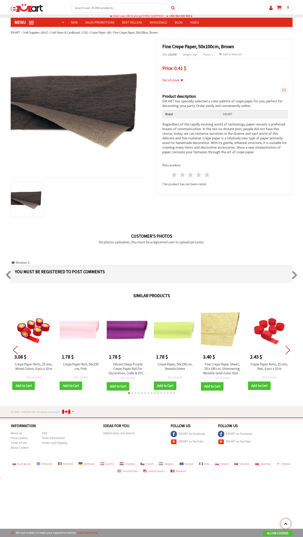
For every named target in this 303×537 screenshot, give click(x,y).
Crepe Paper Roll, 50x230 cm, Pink (80, 366)
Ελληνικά (44, 464)
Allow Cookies (278, 533)
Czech (147, 464)
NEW (74, 22)
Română (65, 464)
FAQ (44, 433)
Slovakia (241, 464)
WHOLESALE (158, 22)
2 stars (182, 175)
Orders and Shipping (54, 443)
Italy (204, 464)
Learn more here (87, 533)
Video (194, 22)
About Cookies (20, 448)
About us (16, 433)
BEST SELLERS (132, 22)
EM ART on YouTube (187, 441)
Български (21, 464)
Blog (179, 22)
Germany (87, 464)
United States (154, 471)
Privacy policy (19, 438)
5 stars (207, 175)
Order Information (53, 438)
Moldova (178, 471)
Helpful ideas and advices (119, 433)
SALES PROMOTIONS (99, 22)
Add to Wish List (230, 54)
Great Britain (127, 471)
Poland (222, 464)
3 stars (191, 175)
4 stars (199, 175)
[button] (129, 393)
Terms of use (19, 443)
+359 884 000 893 (179, 15)
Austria (107, 464)
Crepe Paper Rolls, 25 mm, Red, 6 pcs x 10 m (269, 366)
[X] (12, 533)
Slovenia (263, 464)
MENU (24, 22)
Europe (186, 464)
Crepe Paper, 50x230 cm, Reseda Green (175, 366)
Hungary (166, 464)
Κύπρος (283, 464)
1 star (174, 175)
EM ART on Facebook (188, 434)
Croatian (127, 464)
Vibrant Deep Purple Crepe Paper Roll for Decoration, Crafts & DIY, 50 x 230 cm (128, 368)
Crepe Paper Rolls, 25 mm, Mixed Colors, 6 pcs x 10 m (34, 366)
